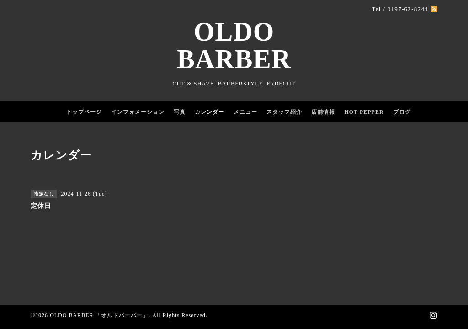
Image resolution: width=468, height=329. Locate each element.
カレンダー (209, 112)
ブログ (402, 112)
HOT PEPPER (363, 112)
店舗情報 (323, 112)
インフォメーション (138, 112)
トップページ (84, 112)
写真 (180, 112)
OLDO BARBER (234, 45)
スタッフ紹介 (284, 112)
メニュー (245, 112)
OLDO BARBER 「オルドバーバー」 (99, 315)
